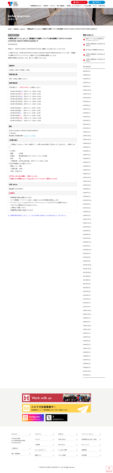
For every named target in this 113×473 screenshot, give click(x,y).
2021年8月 (86, 280)
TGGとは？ (14, 434)
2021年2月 (86, 302)
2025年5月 (86, 116)
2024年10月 (86, 143)
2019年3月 (86, 340)
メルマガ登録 (62, 455)
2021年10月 (86, 272)
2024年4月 (86, 166)
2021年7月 (86, 283)
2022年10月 (86, 227)
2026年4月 (86, 75)
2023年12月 (86, 177)
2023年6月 (86, 196)
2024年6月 (86, 158)
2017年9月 (86, 375)
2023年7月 (86, 192)
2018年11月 (86, 348)
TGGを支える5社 (16, 442)
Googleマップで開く (29, 135)
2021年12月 (86, 265)
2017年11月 (86, 371)
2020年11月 (86, 314)
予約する (98, 2)
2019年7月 (86, 333)
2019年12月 (86, 325)
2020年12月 (86, 310)
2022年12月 (86, 219)
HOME (10, 29)
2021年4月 (86, 295)
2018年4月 (86, 367)
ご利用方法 (14, 448)
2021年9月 (86, 276)
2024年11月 (86, 139)
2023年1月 (86, 215)
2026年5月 (86, 71)
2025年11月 (86, 94)
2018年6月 (86, 363)
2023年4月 (86, 204)
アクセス (37, 439)
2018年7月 (86, 359)
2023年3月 (86, 208)
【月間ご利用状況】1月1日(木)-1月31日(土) (95, 60)
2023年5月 (86, 200)
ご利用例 (37, 444)
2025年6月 (86, 113)
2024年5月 (86, 162)
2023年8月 (86, 189)
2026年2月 (86, 82)
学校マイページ (80, 2)
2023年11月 (86, 181)
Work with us (61, 444)
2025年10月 (86, 97)
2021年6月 (86, 287)
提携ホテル (38, 455)
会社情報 (84, 455)
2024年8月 (86, 151)
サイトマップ (85, 444)
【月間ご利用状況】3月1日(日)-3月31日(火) (95, 44)
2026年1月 (86, 86)
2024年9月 (86, 147)
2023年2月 (86, 211)
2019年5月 (86, 337)
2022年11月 (86, 223)
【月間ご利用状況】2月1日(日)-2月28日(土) (95, 55)
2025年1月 (86, 132)
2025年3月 (86, 124)
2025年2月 (86, 128)
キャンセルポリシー (40, 450)
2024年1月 (86, 173)
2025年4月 (86, 120)
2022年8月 (86, 234)
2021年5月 (86, 291)
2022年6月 (86, 242)
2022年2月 (86, 257)
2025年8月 (86, 105)
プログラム (38, 434)
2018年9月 (86, 352)
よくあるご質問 (62, 450)
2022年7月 (86, 238)
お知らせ (22, 29)
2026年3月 (86, 78)
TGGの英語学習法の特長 (18, 440)
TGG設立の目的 (15, 438)
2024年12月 (86, 135)
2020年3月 (86, 318)
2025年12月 (86, 90)
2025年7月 (86, 109)
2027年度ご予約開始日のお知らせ (95, 49)
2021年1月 (86, 306)
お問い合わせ (62, 439)
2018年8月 (86, 356)
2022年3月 (86, 253)
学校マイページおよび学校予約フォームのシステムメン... (95, 39)
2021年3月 (86, 299)
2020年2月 (86, 321)
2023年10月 (86, 185)
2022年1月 (86, 261)
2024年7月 (86, 154)
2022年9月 (86, 230)
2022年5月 (86, 246)
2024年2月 (86, 170)
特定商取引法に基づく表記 (89, 439)
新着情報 (16, 29)
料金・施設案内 (15, 453)
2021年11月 (86, 268)
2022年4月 (86, 249)
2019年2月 (86, 344)
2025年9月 (86, 101)
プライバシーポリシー (88, 434)
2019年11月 (86, 329)
